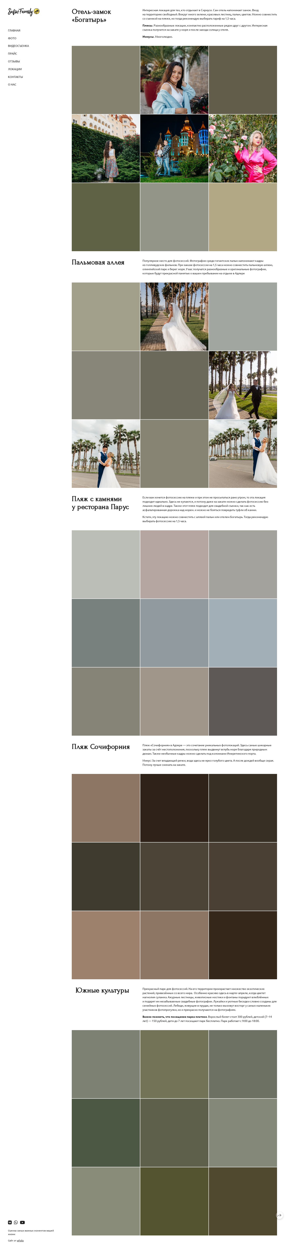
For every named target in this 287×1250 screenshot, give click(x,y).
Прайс (12, 53)
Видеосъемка (18, 45)
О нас (12, 84)
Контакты (15, 77)
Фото (12, 38)
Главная (14, 30)
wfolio (20, 1240)
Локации (15, 69)
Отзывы (14, 61)
